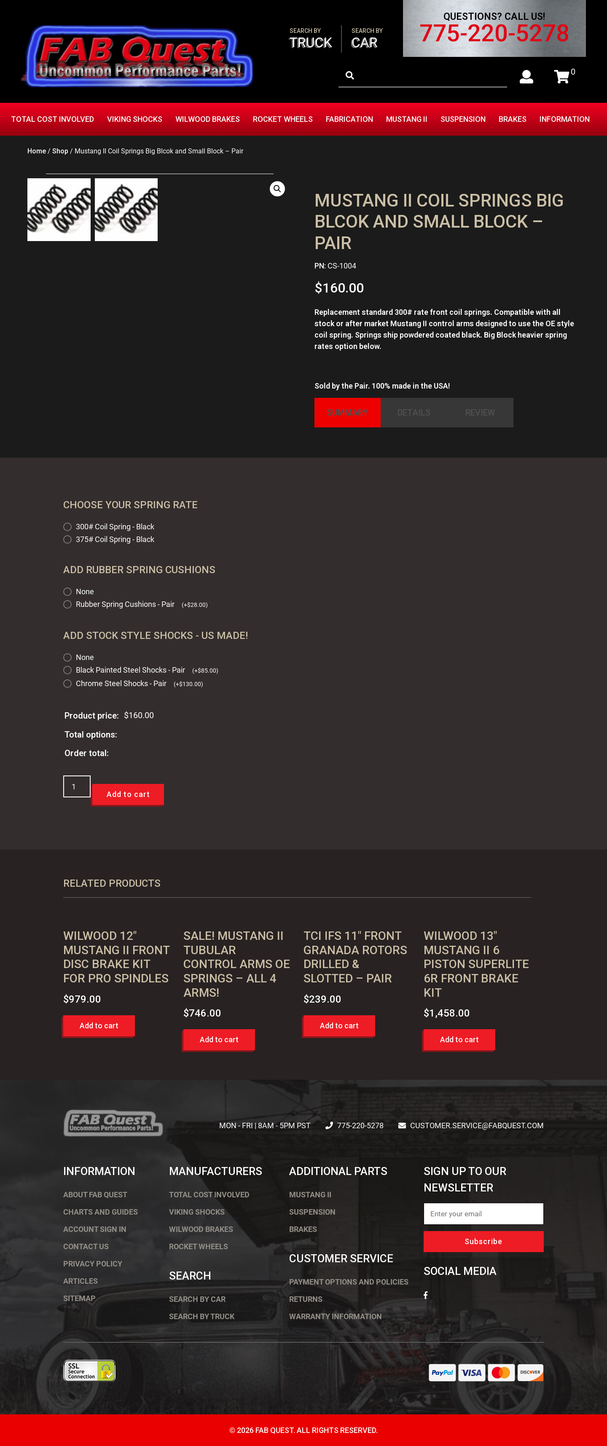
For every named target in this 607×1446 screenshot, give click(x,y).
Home (36, 151)
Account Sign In (94, 1229)
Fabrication (349, 119)
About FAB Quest (95, 1194)
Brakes (512, 119)
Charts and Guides (100, 1211)
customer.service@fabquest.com (477, 1125)
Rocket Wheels (283, 119)
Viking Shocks (134, 119)
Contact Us (86, 1246)
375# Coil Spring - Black (115, 539)
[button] (277, 188)
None (85, 591)
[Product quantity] (77, 786)
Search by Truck (201, 1316)
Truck (311, 39)
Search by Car (197, 1299)
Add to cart (128, 794)
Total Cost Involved (52, 119)
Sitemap (79, 1298)
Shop (60, 151)
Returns (305, 1299)
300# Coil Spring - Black (115, 526)
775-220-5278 (494, 33)
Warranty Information (335, 1316)
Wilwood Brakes (207, 119)
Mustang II (406, 119)
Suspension (463, 119)
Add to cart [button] (99, 1025)
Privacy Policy (92, 1263)
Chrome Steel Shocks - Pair (139, 683)
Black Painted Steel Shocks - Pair (147, 669)
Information (565, 119)
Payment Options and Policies (348, 1281)
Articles (80, 1281)
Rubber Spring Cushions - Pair (142, 604)
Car (367, 39)
